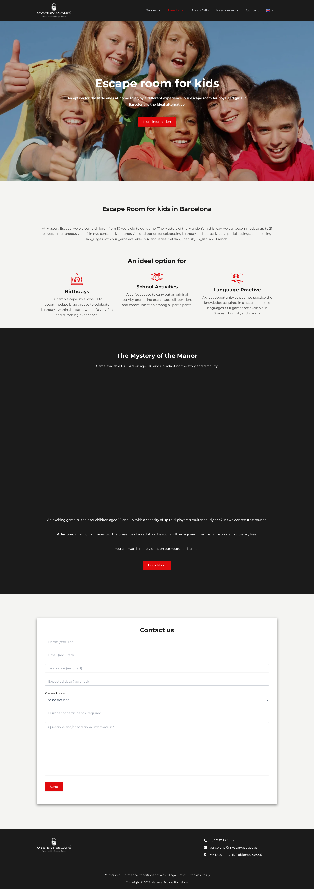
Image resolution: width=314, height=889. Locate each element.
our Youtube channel (182, 549)
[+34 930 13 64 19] (219, 840)
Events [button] (179, 10)
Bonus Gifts (203, 10)
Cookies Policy (199, 875)
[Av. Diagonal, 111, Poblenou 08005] (233, 854)
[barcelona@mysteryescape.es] (231, 847)
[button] (164, 10)
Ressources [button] (230, 10)
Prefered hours (55, 693)
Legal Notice (177, 875)
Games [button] (158, 10)
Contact (253, 10)
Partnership (113, 875)
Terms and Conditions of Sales (145, 875)
